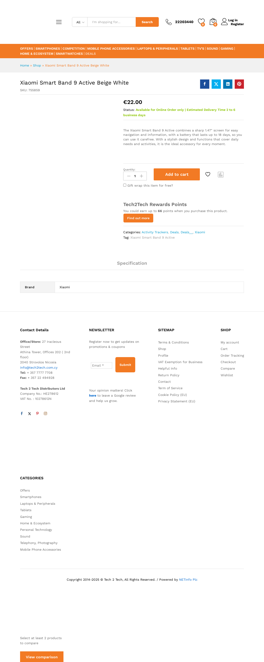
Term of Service (170, 387)
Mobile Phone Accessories (111, 48)
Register (237, 24)
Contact (164, 381)
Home (24, 65)
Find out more (138, 217)
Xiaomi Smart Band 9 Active (152, 236)
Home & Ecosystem (36, 53)
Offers (26, 48)
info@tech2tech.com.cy (38, 366)
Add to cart (177, 174)
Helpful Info (167, 367)
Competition (74, 48)
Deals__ (187, 231)
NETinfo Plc (188, 578)
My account (230, 341)
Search (147, 22)
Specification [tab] (132, 262)
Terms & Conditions (173, 341)
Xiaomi (200, 231)
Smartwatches (69, 53)
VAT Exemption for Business (180, 361)
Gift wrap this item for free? (148, 184)
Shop (37, 65)
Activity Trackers (155, 231)
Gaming (227, 48)
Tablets (187, 48)
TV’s (200, 48)
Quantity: (129, 169)
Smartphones (48, 48)
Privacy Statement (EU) (176, 400)
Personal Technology (36, 529)
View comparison (42, 656)
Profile (163, 354)
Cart (224, 348)
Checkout (228, 361)
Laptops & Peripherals (157, 48)
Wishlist (227, 374)
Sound (212, 48)
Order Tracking (232, 354)
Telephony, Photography (38, 542)
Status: (129, 110)
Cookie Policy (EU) (172, 394)
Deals (90, 53)
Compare (221, 174)
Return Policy (168, 374)
